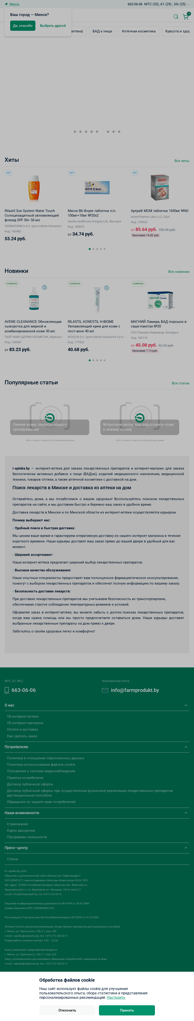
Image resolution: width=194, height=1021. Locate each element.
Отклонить (67, 1010)
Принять (127, 1010)
